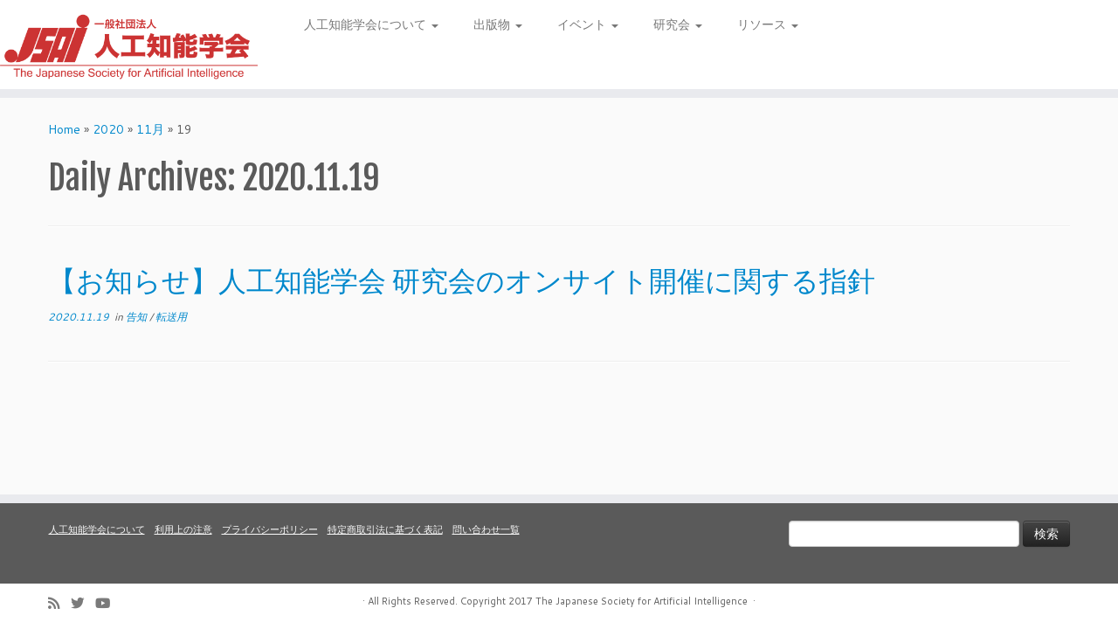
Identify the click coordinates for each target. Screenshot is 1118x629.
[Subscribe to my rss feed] (59, 603)
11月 (150, 129)
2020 (108, 129)
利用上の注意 (183, 529)
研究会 (677, 24)
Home (64, 129)
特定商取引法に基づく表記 (385, 529)
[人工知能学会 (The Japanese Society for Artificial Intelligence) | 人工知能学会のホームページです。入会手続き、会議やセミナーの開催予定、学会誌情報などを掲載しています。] (129, 44)
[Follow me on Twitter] (83, 603)
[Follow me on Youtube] (108, 603)
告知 (137, 316)
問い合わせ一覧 (486, 529)
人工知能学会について (371, 24)
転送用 (171, 316)
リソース (767, 24)
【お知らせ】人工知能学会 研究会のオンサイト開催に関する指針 (461, 280)
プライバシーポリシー (270, 529)
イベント (587, 24)
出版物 (497, 24)
